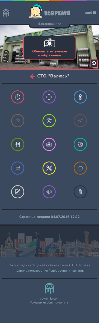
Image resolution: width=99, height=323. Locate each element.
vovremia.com (49, 299)
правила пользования (31, 271)
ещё (90, 12)
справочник (59, 271)
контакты (77, 271)
